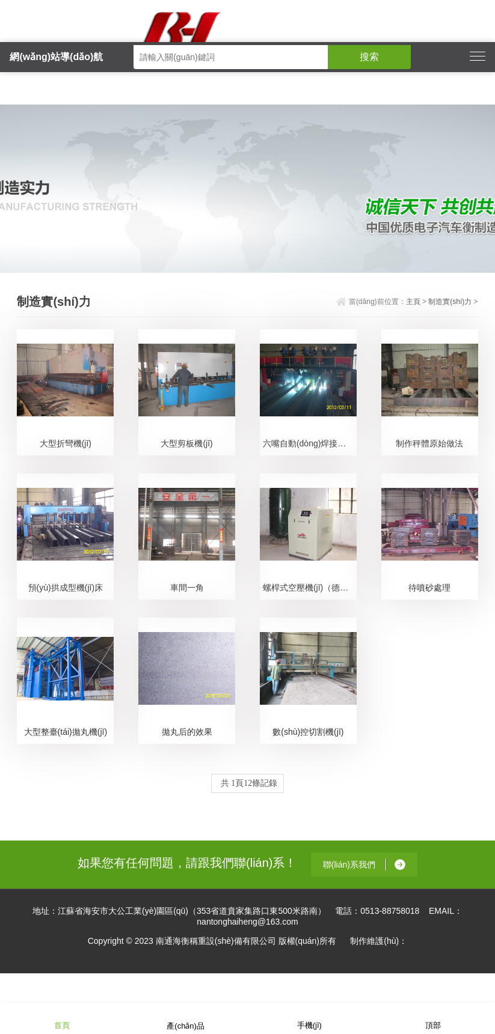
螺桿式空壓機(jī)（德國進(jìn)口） (310, 587)
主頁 (413, 301)
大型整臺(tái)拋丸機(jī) (65, 732)
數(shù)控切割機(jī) (307, 732)
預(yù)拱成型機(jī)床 (65, 587)
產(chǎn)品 (185, 1017)
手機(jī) (309, 1017)
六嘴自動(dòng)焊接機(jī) (309, 443)
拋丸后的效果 (187, 732)
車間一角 (187, 587)
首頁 (62, 1017)
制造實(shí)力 (450, 301)
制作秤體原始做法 (429, 443)
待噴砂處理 (429, 587)
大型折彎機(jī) (65, 443)
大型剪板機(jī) (186, 443)
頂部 (433, 1017)
